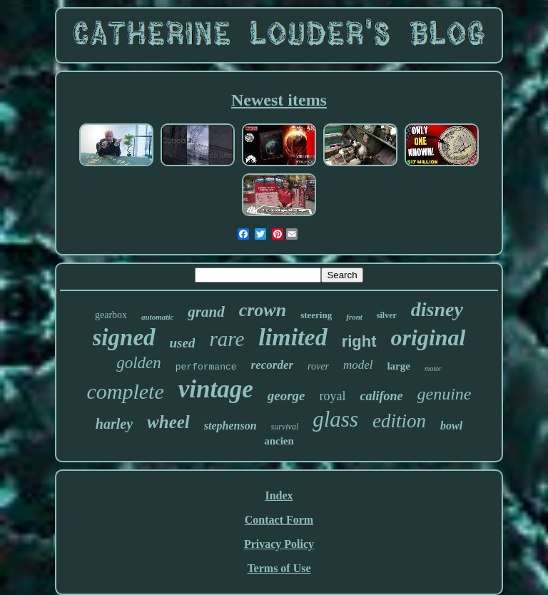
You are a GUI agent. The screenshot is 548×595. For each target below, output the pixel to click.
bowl (451, 425)
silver (387, 315)
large (398, 366)
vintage (215, 389)
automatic (157, 316)
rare (226, 338)
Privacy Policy (279, 544)
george (286, 395)
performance (206, 367)
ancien (279, 441)
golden (138, 363)
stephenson (230, 425)
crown (262, 310)
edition (399, 421)
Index (279, 495)
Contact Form (279, 520)
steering (316, 315)
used (183, 342)
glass (335, 419)
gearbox (111, 315)
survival (285, 427)
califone (381, 396)
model (358, 365)
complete (124, 391)
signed (124, 337)
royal (333, 396)
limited (292, 337)
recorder (272, 365)
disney (437, 309)
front (354, 316)
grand (206, 311)
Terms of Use (278, 568)
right (359, 341)
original (428, 337)
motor (433, 368)
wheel (168, 422)
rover (318, 366)
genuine (444, 394)
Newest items (279, 100)
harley (114, 424)
